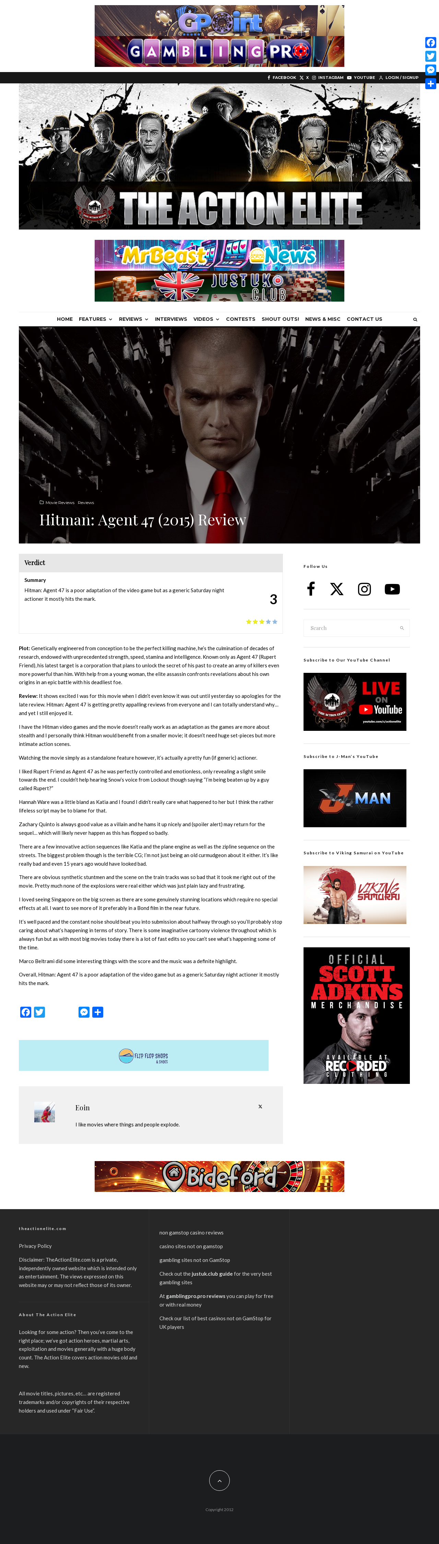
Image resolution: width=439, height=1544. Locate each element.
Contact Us (364, 319)
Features (92, 319)
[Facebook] (282, 77)
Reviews (130, 319)
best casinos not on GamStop (230, 1318)
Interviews (171, 319)
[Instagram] (327, 77)
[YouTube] (361, 77)
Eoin (82, 1107)
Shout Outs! (280, 319)
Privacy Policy (35, 1246)
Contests (241, 319)
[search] (402, 628)
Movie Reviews (60, 502)
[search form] (349, 628)
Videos (203, 319)
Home (65, 319)
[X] (304, 77)
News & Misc (323, 319)
